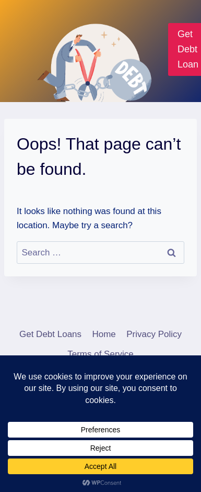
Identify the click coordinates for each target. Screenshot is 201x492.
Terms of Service (100, 354)
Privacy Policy (154, 334)
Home (103, 334)
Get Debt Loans (50, 334)
